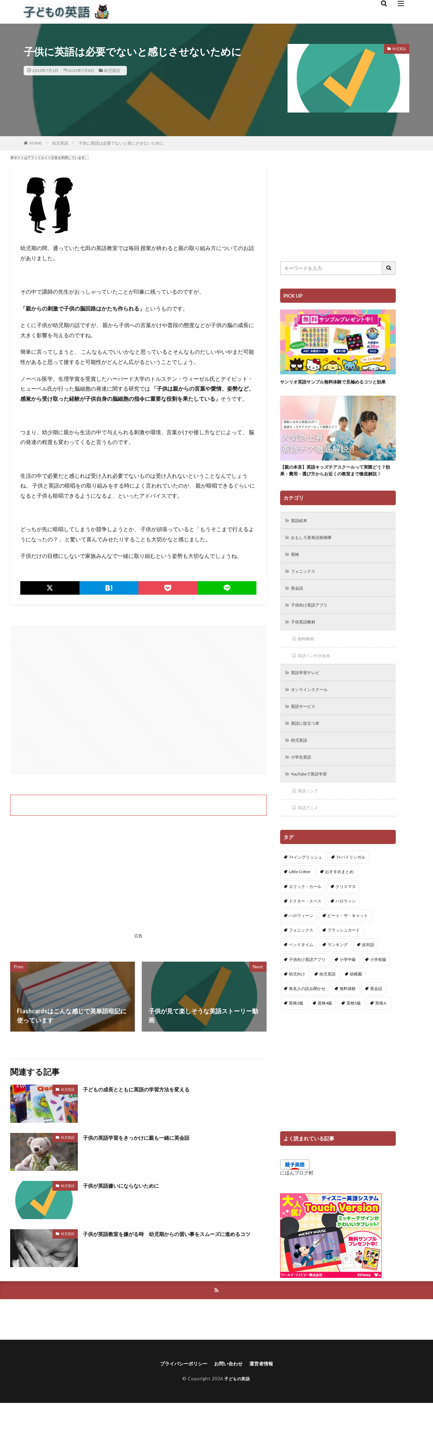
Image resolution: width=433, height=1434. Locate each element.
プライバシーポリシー (180, 1394)
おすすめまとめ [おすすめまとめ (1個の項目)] (339, 901)
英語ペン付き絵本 (317, 679)
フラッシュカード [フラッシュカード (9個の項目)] (343, 959)
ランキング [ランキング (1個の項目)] (337, 973)
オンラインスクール (313, 714)
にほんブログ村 (296, 1202)
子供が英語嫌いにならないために (128, 1185)
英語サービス (306, 731)
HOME (35, 143)
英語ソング (310, 819)
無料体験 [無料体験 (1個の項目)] (348, 1017)
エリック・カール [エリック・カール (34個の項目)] (305, 915)
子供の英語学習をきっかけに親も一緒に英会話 (147, 1137)
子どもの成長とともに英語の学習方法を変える (147, 1089)
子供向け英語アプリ (313, 626)
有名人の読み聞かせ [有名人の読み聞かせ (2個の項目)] (307, 1017)
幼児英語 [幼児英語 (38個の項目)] (327, 1003)
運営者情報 (266, 1394)
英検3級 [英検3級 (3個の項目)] (296, 1032)
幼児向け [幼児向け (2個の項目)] (297, 1003)
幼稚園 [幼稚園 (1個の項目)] (356, 1003)
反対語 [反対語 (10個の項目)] (368, 973)
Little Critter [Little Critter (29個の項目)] (300, 901)
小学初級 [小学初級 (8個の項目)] (378, 988)
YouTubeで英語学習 (313, 802)
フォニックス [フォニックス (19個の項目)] (301, 959)
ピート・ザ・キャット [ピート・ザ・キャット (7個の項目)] (347, 944)
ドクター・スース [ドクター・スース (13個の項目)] (305, 930)
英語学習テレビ (308, 696)
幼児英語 (112, 70)
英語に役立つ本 (308, 749)
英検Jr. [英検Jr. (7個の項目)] (381, 1032)
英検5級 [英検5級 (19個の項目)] (353, 1032)
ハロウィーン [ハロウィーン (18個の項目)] (301, 944)
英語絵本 (301, 538)
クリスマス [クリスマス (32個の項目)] (346, 915)
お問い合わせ (230, 1394)
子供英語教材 (306, 643)
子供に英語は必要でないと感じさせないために (121, 143)
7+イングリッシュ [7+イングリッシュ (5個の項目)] (305, 886)
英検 (296, 573)
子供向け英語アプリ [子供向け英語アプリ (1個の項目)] (307, 988)
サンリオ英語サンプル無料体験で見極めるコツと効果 (336, 385)
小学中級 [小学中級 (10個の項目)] (348, 988)
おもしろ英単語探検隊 (315, 556)
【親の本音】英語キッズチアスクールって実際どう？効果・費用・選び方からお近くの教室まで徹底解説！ (336, 483)
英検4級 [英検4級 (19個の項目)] (325, 1032)
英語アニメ (310, 837)
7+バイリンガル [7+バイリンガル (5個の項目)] (350, 886)
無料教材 (307, 661)
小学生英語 (303, 784)
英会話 (299, 608)
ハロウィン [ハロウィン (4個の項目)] (346, 930)
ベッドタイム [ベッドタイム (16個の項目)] (301, 973)
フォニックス (306, 591)
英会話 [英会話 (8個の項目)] (376, 1017)
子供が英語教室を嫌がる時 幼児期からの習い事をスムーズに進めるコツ (174, 1238)
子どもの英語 (237, 1409)
